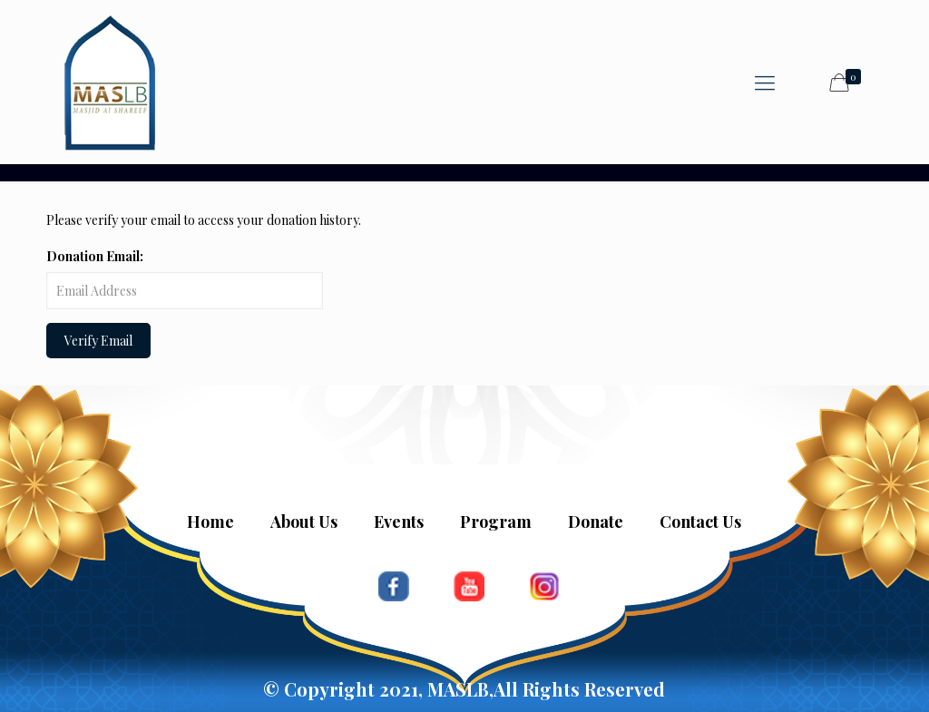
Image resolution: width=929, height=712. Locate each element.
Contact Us (700, 521)
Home (210, 521)
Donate (595, 521)
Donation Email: (94, 256)
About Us (303, 521)
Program (496, 521)
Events (399, 521)
